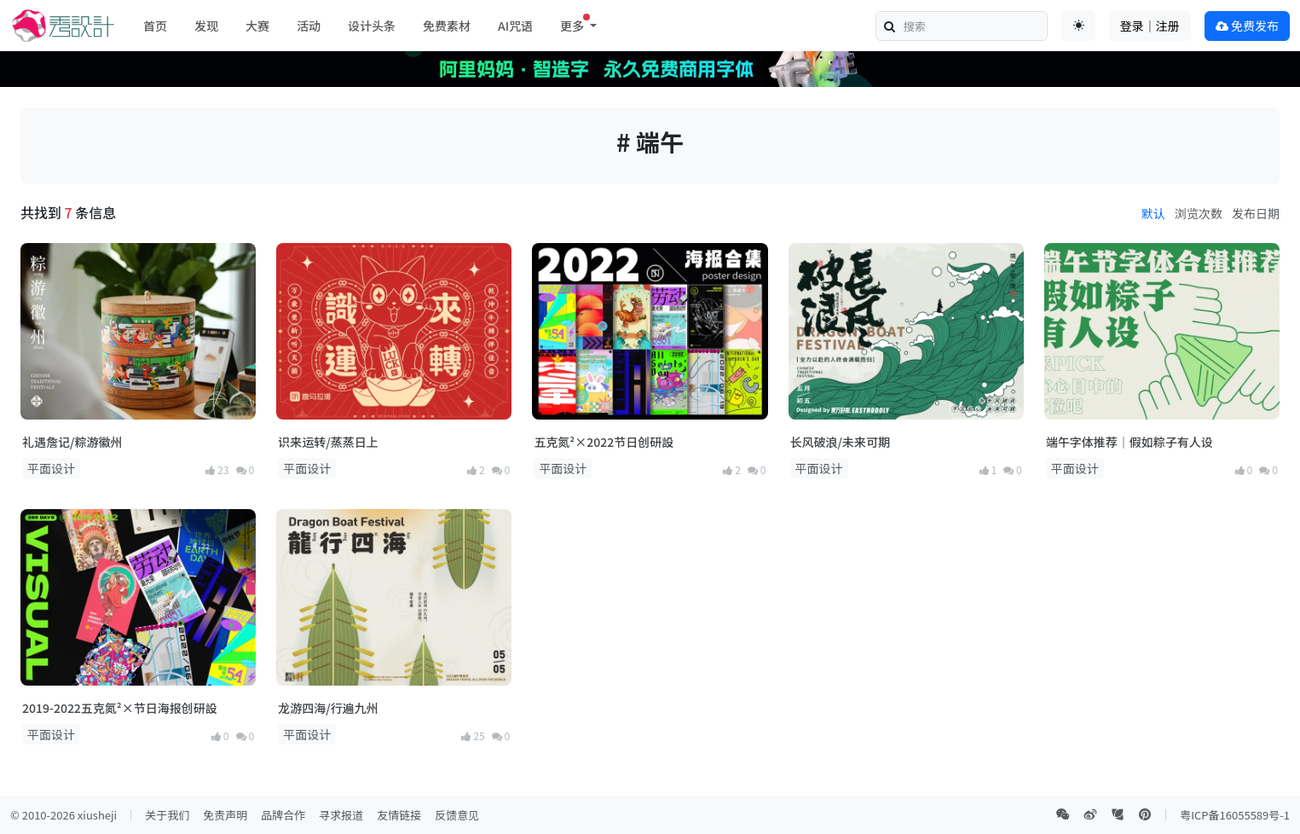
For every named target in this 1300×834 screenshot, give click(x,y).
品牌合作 (283, 815)
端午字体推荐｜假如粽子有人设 (1129, 441)
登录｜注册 (1150, 25)
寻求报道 (341, 815)
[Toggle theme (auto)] (1078, 25)
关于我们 (167, 815)
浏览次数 (1198, 213)
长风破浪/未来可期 (840, 441)
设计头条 (372, 25)
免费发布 (1247, 25)
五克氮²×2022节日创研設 (603, 441)
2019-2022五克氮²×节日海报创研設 (119, 707)
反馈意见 (457, 815)
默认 (1153, 213)
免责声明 (225, 815)
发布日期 (1256, 213)
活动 (309, 25)
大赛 (257, 25)
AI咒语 (515, 25)
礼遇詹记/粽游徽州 (72, 441)
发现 (206, 25)
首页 (155, 25)
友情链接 (399, 815)
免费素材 (447, 25)
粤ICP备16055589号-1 (1235, 815)
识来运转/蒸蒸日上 (328, 441)
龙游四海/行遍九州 (328, 707)
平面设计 (51, 468)
